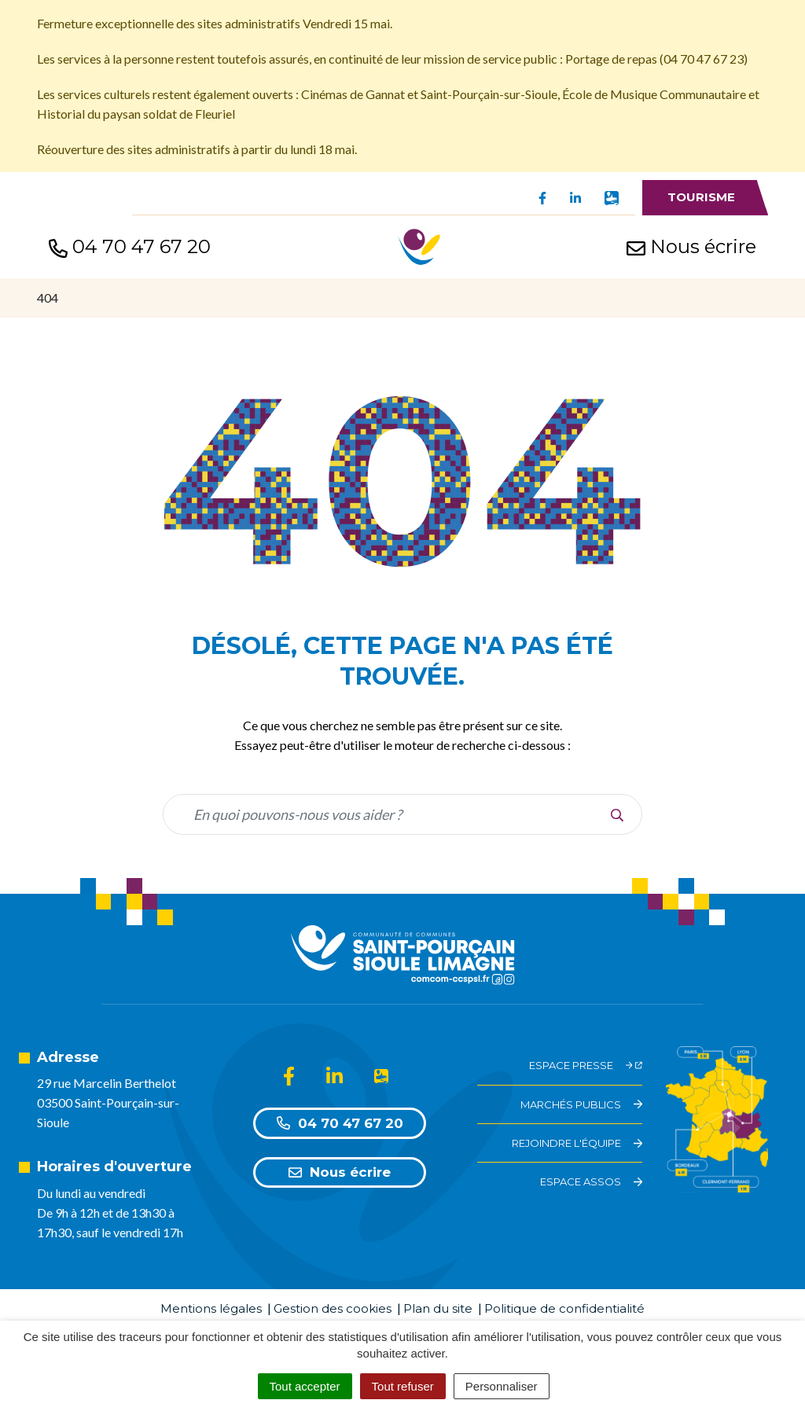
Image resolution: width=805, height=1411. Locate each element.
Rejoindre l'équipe (577, 1143)
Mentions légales (211, 1308)
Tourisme (701, 196)
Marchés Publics (581, 1104)
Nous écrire (340, 1172)
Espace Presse (586, 1065)
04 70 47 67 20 (340, 1123)
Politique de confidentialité (564, 1308)
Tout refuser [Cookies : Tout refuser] (403, 1386)
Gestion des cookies (332, 1308)
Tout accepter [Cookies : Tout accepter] (305, 1386)
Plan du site (437, 1308)
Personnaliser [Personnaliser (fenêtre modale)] (501, 1386)
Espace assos (591, 1181)
